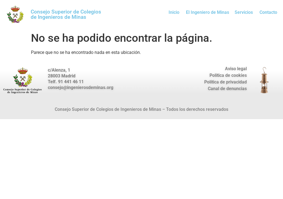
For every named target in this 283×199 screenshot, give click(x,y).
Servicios (244, 12)
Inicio (174, 12)
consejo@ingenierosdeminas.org (80, 87)
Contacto (268, 12)
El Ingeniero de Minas (207, 12)
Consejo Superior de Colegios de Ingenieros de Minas (66, 14)
